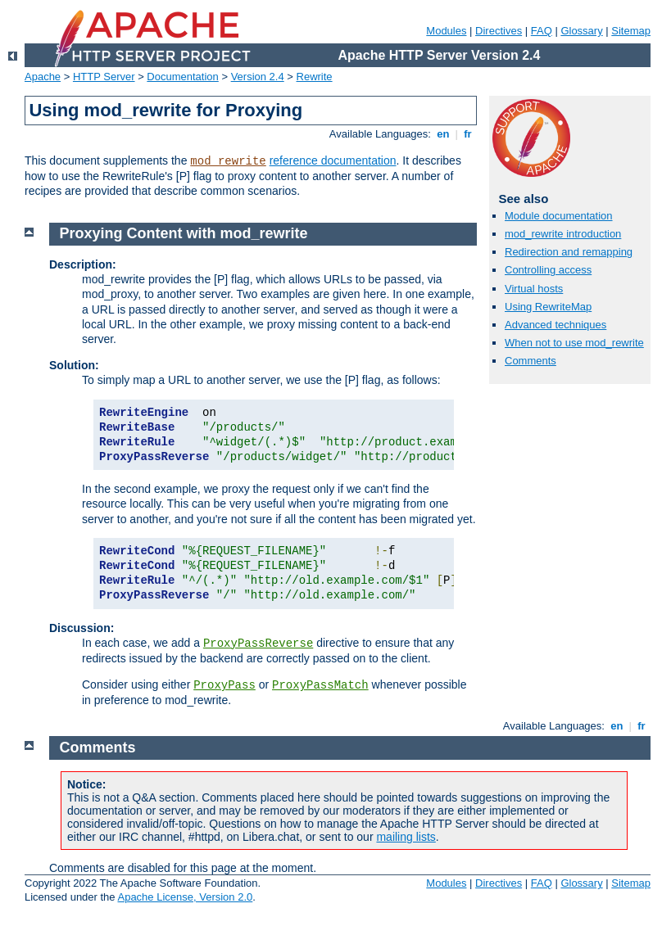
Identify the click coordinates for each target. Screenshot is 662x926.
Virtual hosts (534, 288)
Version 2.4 (257, 76)
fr (468, 134)
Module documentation (559, 216)
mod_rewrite (227, 161)
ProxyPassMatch (320, 685)
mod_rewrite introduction (563, 234)
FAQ (541, 31)
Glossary (581, 31)
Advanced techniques (555, 324)
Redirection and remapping (569, 252)
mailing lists (405, 836)
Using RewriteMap (548, 306)
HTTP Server (104, 76)
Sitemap (631, 31)
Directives (498, 31)
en (443, 134)
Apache (43, 76)
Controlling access (548, 270)
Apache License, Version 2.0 (184, 897)
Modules (446, 31)
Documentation (182, 76)
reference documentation (333, 160)
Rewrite (315, 76)
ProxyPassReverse (258, 643)
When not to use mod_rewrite (574, 343)
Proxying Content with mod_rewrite (184, 233)
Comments (530, 361)
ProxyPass (224, 685)
